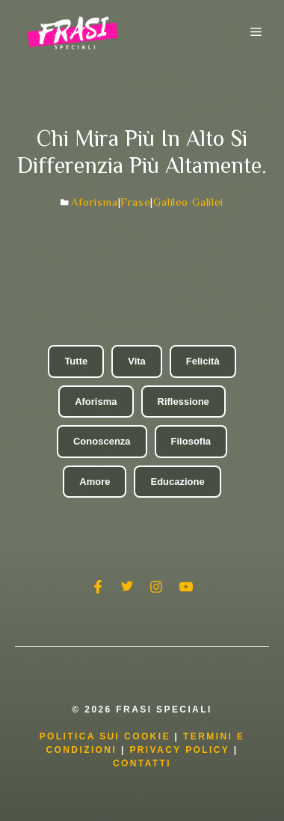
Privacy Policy (181, 750)
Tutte (75, 361)
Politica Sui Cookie (105, 736)
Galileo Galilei (188, 201)
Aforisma (94, 201)
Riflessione (183, 401)
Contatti (142, 763)
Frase (135, 201)
